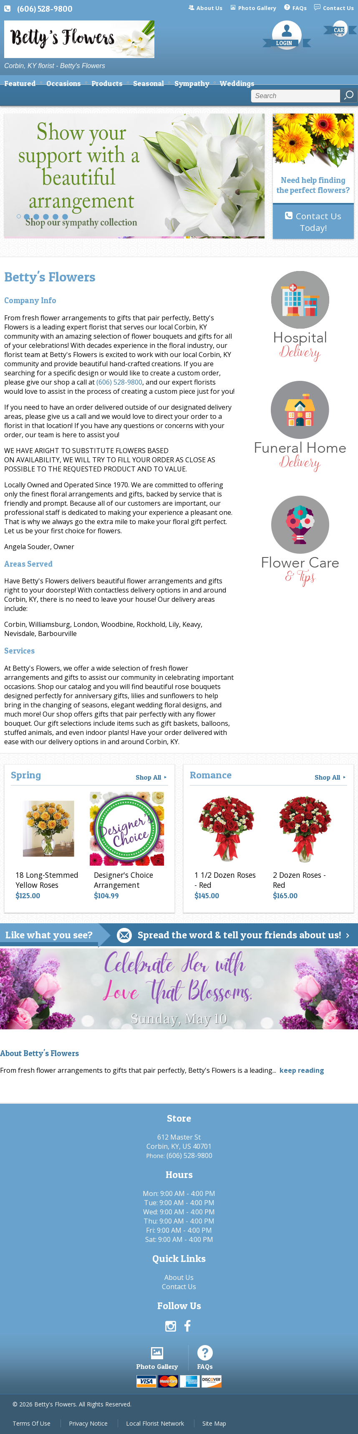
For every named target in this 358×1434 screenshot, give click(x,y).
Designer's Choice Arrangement (123, 880)
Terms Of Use (31, 1423)
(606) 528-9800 (45, 9)
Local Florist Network (155, 1423)
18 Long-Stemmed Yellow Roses (46, 880)
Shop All (152, 777)
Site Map (214, 1423)
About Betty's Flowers (39, 1053)
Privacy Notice (88, 1423)
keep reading (302, 1070)
